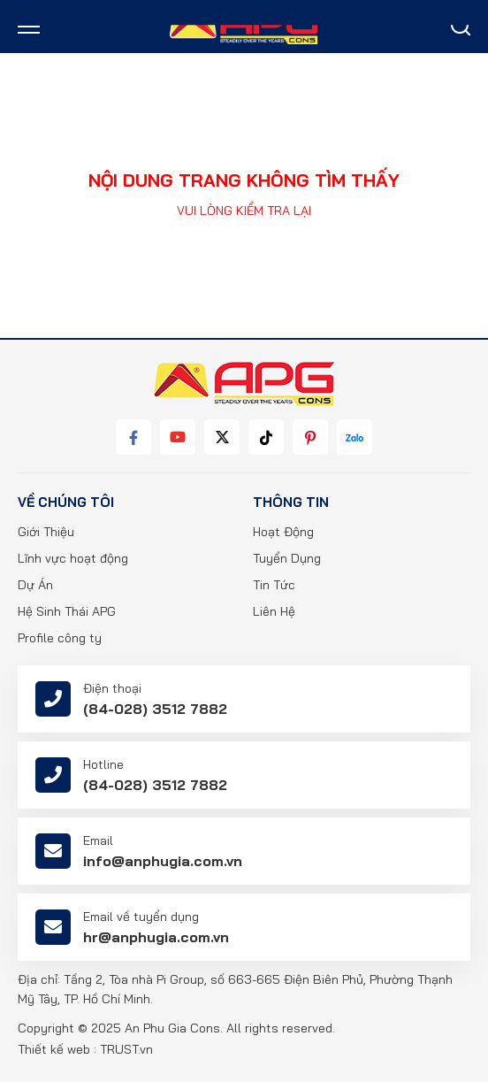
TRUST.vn (126, 1049)
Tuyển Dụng (287, 558)
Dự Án (35, 585)
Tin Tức (274, 585)
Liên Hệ (274, 611)
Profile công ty (60, 638)
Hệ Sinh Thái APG (67, 611)
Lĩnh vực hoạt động (73, 558)
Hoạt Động (283, 532)
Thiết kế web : (57, 1049)
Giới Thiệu (46, 532)
